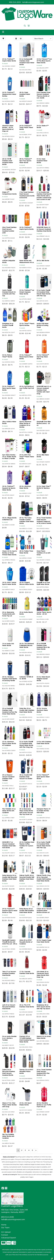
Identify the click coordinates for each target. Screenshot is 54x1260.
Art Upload (5, 1232)
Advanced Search (8, 1238)
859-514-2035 (15, 2)
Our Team (5, 1228)
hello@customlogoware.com (33, 2)
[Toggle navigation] (3, 31)
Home (3, 1225)
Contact (4, 1235)
